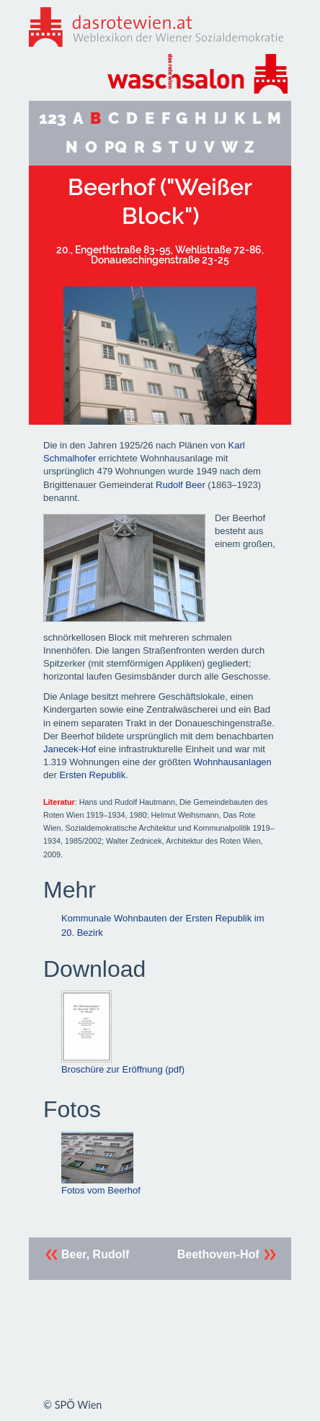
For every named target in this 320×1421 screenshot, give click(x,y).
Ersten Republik (92, 775)
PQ (116, 147)
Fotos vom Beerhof (101, 1163)
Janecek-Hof (69, 749)
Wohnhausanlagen (233, 762)
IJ (220, 118)
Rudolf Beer (180, 484)
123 (52, 118)
